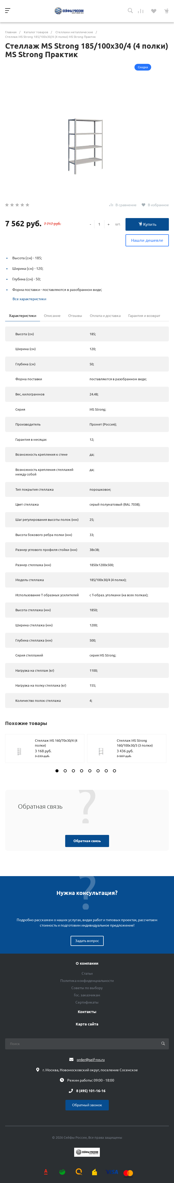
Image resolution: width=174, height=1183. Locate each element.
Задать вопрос (87, 941)
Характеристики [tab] (22, 316)
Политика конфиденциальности (87, 981)
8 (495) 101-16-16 (90, 1091)
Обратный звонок (87, 1105)
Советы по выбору (87, 988)
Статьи (87, 973)
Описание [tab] (52, 316)
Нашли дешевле (147, 240)
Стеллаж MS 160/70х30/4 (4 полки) (56, 743)
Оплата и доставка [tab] (105, 316)
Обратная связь (87, 841)
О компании (87, 963)
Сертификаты (87, 1002)
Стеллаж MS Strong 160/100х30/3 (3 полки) (135, 743)
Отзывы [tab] (75, 316)
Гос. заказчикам (87, 995)
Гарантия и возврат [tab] (144, 316)
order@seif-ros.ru (91, 1060)
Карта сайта (87, 1024)
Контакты (87, 1012)
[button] (57, 771)
